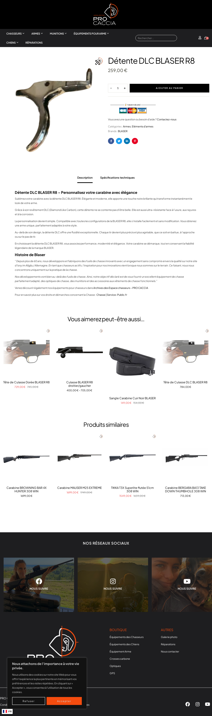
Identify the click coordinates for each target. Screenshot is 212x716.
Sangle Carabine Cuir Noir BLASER (132, 398)
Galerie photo (169, 637)
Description (85, 177)
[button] (97, 62)
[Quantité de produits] (118, 88)
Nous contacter (170, 651)
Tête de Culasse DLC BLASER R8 (185, 382)
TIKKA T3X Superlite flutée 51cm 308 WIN (132, 489)
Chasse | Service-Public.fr (111, 294)
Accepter (64, 701)
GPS (112, 673)
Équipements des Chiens (124, 644)
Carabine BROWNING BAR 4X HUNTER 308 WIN (27, 489)
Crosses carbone (120, 658)
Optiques (115, 665)
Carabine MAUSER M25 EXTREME (79, 488)
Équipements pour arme (90, 33)
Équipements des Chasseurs (127, 637)
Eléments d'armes (142, 126)
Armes (35, 33)
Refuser (29, 701)
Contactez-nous (166, 119)
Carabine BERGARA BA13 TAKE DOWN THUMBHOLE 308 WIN (185, 489)
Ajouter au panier (169, 88)
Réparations (34, 42)
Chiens (11, 42)
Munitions (57, 33)
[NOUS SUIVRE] (39, 581)
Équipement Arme (120, 651)
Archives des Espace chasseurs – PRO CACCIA (120, 287)
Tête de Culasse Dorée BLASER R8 (26, 382)
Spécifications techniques (117, 177)
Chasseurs (14, 33)
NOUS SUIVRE (39, 588)
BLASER (122, 131)
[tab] (85, 176)
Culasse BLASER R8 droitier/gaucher (79, 384)
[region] (47, 683)
